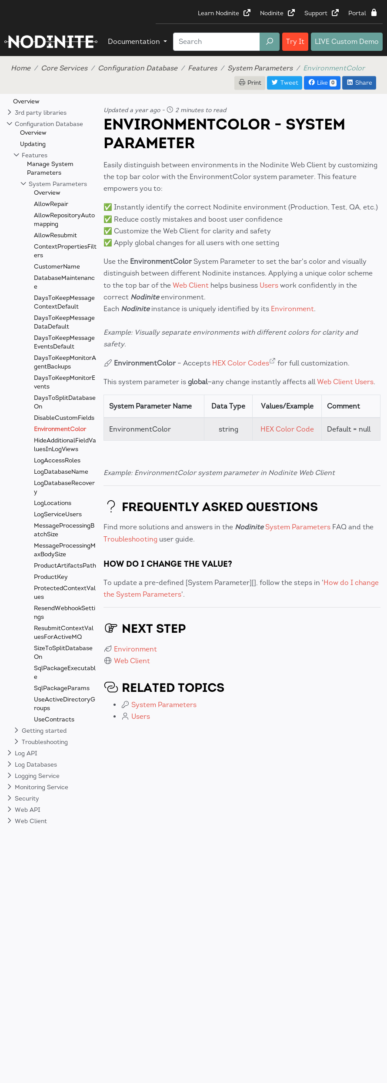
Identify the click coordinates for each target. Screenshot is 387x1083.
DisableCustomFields (64, 418)
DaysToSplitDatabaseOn (65, 402)
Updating (33, 144)
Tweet (284, 82)
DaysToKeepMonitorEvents (64, 382)
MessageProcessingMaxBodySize (65, 550)
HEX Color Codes (240, 363)
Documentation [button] (135, 41)
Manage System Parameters (50, 168)
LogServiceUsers (58, 514)
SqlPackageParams (62, 688)
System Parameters (260, 68)
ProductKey (51, 577)
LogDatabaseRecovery (64, 487)
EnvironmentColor (60, 429)
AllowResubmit (55, 235)
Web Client (191, 285)
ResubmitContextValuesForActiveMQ (63, 633)
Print (250, 82)
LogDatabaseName (61, 471)
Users (269, 285)
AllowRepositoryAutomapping (64, 220)
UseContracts (54, 719)
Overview (26, 101)
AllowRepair (51, 204)
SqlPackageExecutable (65, 672)
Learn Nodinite (224, 13)
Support (322, 13)
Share (359, 82)
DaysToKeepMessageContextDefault (64, 302)
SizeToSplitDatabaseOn (63, 652)
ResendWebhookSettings (64, 613)
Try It (295, 41)
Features (202, 68)
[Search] (216, 42)
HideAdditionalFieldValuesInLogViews (65, 445)
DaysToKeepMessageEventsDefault (64, 342)
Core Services (64, 68)
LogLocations (52, 503)
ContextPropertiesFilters (65, 251)
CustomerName (57, 266)
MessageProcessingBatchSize (64, 530)
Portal (363, 13)
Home (20, 68)
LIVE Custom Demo (347, 41)
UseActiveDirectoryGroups (64, 704)
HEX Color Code (287, 429)
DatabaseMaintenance (64, 282)
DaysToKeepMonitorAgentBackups (65, 362)
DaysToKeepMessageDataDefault (64, 322)
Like (322, 82)
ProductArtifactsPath (65, 565)
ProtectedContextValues (65, 593)
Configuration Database (137, 68)
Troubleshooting (130, 539)
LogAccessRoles (57, 460)
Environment (292, 309)
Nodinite (278, 13)
